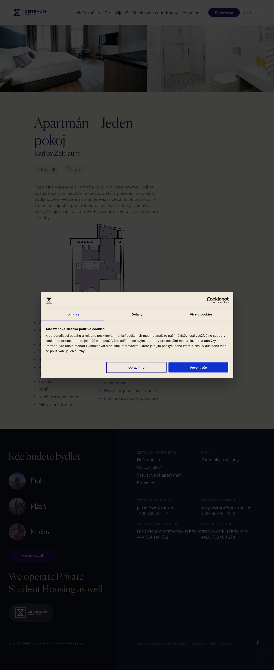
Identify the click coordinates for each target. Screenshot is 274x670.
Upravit (136, 367)
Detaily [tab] (137, 314)
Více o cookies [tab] (201, 314)
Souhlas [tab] (72, 315)
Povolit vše (198, 367)
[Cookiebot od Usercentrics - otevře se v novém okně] (210, 300)
